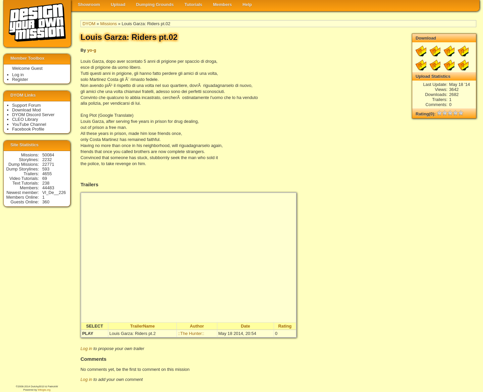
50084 (48, 154)
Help (247, 4)
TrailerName (142, 326)
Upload (118, 4)
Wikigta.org (44, 389)
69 (44, 178)
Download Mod (26, 109)
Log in (86, 348)
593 (45, 169)
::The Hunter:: (191, 333)
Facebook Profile (28, 129)
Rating (285, 326)
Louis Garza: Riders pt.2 (132, 333)
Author (197, 326)
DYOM (89, 23)
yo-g (91, 50)
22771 (48, 164)
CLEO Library (25, 119)
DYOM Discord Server (33, 114)
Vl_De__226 (54, 192)
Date (245, 326)
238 (45, 183)
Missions (108, 23)
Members (222, 4)
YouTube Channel (29, 124)
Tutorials (193, 4)
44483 (48, 187)
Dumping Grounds (155, 4)
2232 (47, 159)
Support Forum (26, 105)
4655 (47, 173)
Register (20, 79)
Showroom (89, 4)
